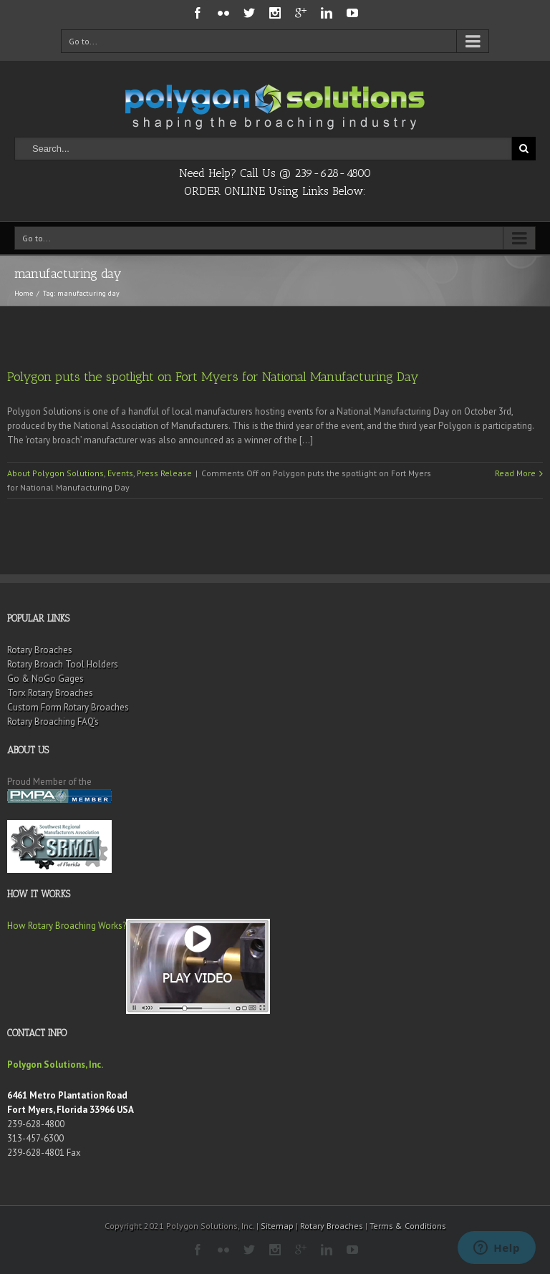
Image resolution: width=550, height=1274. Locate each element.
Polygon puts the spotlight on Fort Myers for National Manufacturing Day (213, 377)
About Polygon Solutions (55, 473)
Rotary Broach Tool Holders (62, 664)
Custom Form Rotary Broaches (68, 707)
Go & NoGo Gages (45, 678)
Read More (515, 473)
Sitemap (277, 1225)
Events (120, 473)
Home (23, 293)
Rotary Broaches (39, 650)
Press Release (164, 473)
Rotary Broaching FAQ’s (53, 721)
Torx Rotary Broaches (50, 693)
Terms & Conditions (408, 1225)
